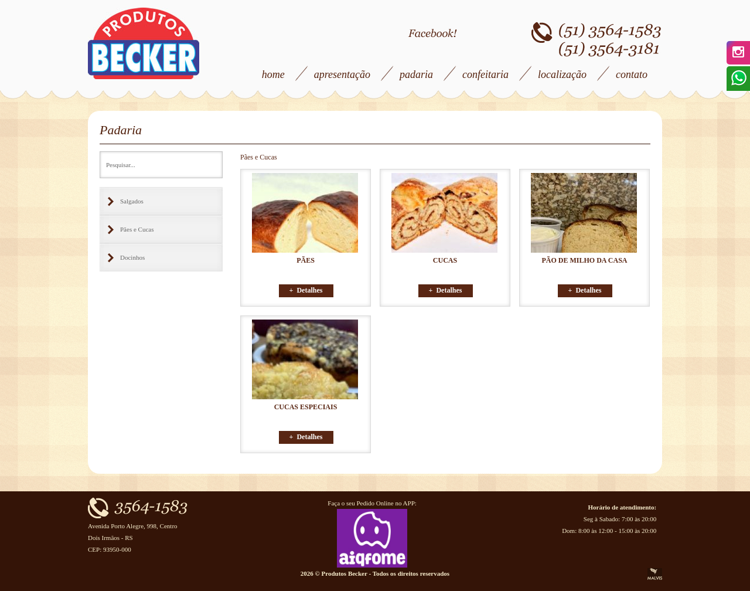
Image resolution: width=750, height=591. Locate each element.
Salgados (132, 201)
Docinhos (132, 257)
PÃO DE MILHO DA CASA (584, 260)
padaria (416, 74)
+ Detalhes (306, 290)
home (273, 74)
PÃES (305, 260)
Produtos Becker (143, 43)
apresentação (342, 74)
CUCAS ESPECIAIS (306, 407)
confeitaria (485, 74)
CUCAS (445, 260)
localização (562, 74)
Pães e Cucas (137, 229)
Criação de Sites (654, 574)
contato (631, 74)
